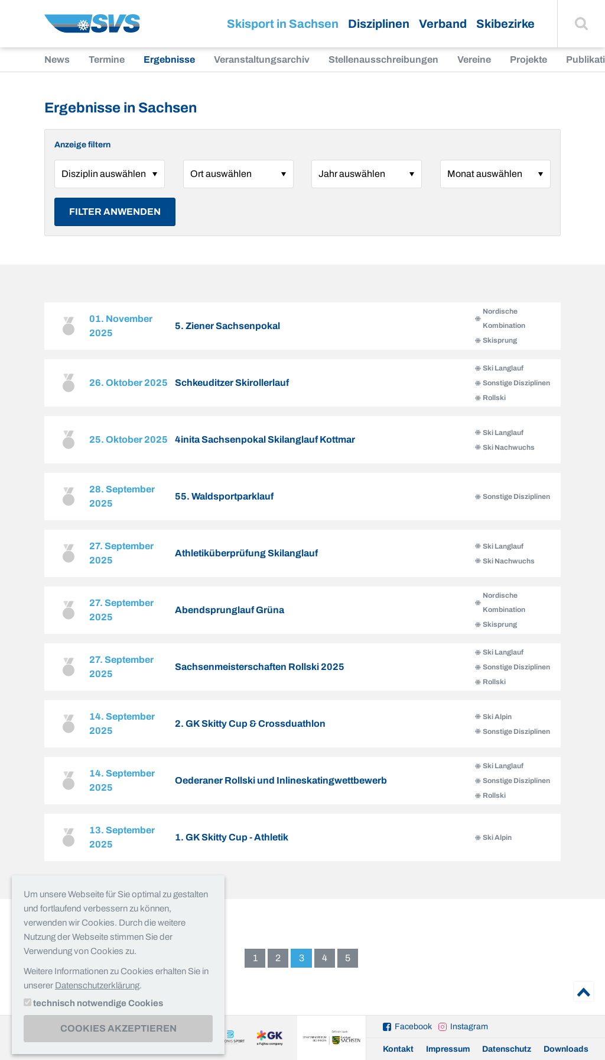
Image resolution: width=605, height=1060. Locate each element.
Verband (443, 23)
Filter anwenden (115, 212)
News (57, 59)
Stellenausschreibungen (383, 59)
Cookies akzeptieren (118, 1028)
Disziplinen (378, 23)
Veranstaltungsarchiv (262, 59)
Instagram (469, 1026)
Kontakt (398, 1049)
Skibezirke (505, 23)
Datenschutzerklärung (97, 985)
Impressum (448, 1049)
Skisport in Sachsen (283, 23)
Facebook (413, 1026)
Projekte (528, 59)
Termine (107, 59)
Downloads (566, 1049)
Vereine (474, 59)
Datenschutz (506, 1049)
